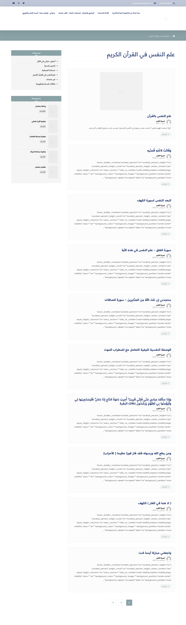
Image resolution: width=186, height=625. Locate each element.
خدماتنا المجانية (48, 70)
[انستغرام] (18, 3)
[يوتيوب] (13, 3)
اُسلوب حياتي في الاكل (46, 61)
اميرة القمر (160, 121)
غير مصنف (50, 79)
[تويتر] (23, 3)
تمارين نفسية (49, 65)
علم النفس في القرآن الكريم (44, 75)
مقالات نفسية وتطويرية (45, 84)
